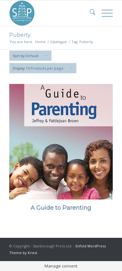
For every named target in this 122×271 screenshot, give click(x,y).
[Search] (89, 13)
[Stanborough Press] (50, 13)
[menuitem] (89, 13)
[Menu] (104, 13)
